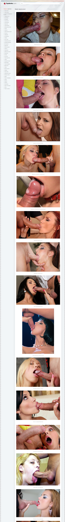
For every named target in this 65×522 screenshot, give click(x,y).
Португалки (6, 71)
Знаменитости (7, 16)
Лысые (6, 28)
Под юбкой (6, 50)
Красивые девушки (8, 42)
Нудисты (6, 48)
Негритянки (6, 84)
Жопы (5, 87)
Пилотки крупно (7, 47)
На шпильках (7, 36)
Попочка (6, 33)
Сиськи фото (7, 20)
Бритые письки (7, 68)
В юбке (6, 54)
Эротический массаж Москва (8, 14)
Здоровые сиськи (7, 73)
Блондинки (6, 19)
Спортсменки (7, 22)
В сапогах (6, 56)
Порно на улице (7, 88)
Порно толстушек (7, 85)
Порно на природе (8, 77)
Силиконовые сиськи (8, 31)
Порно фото (7, 10)
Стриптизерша (7, 25)
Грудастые (6, 45)
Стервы (6, 37)
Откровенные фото (8, 40)
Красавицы (6, 17)
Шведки (6, 70)
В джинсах (6, 53)
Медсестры (6, 65)
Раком (6, 79)
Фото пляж (6, 39)
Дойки (6, 76)
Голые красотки (7, 57)
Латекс (6, 59)
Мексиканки (6, 62)
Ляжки (6, 67)
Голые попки (7, 12)
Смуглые (6, 30)
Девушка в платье (8, 51)
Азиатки (6, 82)
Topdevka (11, 3)
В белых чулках (7, 74)
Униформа (6, 34)
